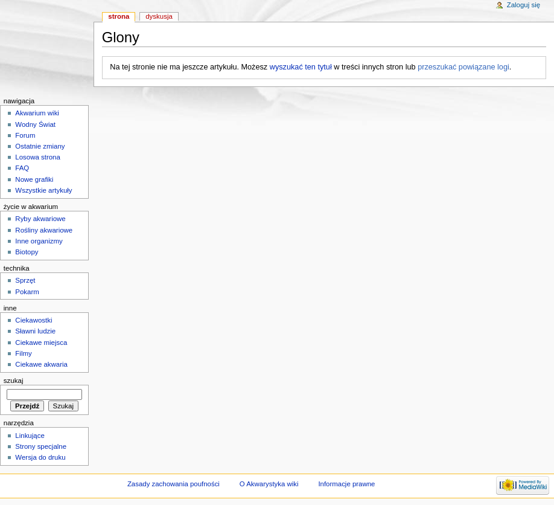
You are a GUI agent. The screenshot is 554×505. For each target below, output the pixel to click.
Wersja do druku (40, 457)
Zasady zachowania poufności (173, 483)
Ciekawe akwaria (41, 364)
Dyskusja (159, 16)
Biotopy (26, 252)
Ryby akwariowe (40, 218)
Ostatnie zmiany (40, 146)
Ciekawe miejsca (41, 342)
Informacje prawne (346, 483)
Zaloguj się (523, 4)
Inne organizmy (38, 241)
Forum (25, 135)
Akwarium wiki (37, 113)
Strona (118, 16)
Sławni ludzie (35, 331)
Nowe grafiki (34, 179)
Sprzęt (25, 280)
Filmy (23, 353)
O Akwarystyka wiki (269, 483)
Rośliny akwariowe (43, 230)
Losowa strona (37, 157)
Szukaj (14, 380)
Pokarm (27, 291)
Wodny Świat (35, 124)
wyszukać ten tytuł (301, 67)
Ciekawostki (33, 320)
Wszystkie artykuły (43, 190)
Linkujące (29, 435)
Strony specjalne (40, 446)
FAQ (22, 168)
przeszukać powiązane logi (463, 67)
